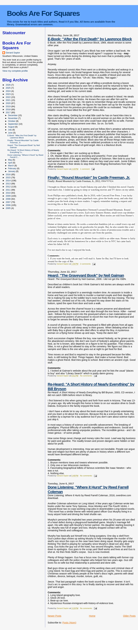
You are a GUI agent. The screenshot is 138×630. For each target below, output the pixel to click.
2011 (8, 190)
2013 (8, 183)
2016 (8, 174)
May (10, 160)
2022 (8, 97)
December (13, 115)
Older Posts (129, 615)
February (12, 168)
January (12, 171)
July (10, 130)
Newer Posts (54, 615)
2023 (8, 94)
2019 (8, 106)
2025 (8, 88)
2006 (8, 205)
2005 (8, 208)
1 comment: (85, 169)
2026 (8, 85)
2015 (8, 177)
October (12, 121)
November (13, 118)
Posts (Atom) (69, 622)
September (13, 124)
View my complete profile (15, 71)
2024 (8, 91)
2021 (8, 100)
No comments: (86, 376)
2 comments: (86, 264)
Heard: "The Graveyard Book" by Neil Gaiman (86, 275)
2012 (8, 186)
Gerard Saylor (13, 52)
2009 (8, 196)
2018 (8, 109)
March (11, 165)
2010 (8, 193)
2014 (8, 180)
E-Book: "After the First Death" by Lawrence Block (90, 39)
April (10, 163)
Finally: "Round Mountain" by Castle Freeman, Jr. (89, 177)
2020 (8, 103)
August (11, 127)
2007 (8, 202)
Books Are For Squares (43, 13)
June (10, 133)
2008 (8, 199)
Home (92, 615)
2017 (8, 112)
